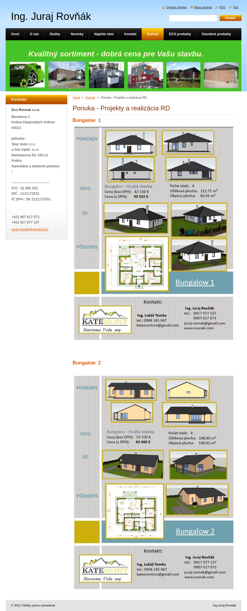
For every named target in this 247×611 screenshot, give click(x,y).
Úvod (76, 97)
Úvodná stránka (176, 7)
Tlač (235, 7)
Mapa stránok (203, 7)
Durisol (90, 97)
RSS (222, 7)
